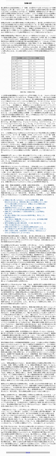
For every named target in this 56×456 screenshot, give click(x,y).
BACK (28, 452)
